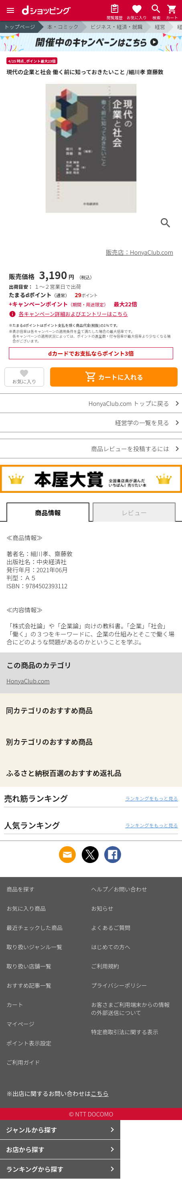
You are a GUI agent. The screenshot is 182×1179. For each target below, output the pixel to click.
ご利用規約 (105, 966)
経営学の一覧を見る (142, 422)
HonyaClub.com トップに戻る (129, 403)
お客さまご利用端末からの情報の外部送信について (130, 1009)
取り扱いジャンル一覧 (34, 947)
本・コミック (63, 26)
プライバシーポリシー (119, 985)
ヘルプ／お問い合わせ (119, 889)
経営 (160, 26)
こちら (100, 1093)
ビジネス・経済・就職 (117, 26)
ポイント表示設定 (28, 1043)
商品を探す (20, 889)
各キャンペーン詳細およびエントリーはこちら (73, 314)
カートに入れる (114, 377)
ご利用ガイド (23, 1062)
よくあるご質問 (110, 928)
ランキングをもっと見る (151, 798)
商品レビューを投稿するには (130, 449)
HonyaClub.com (28, 681)
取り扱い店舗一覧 (28, 966)
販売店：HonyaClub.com (139, 252)
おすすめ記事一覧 (28, 985)
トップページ (19, 26)
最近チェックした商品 (34, 928)
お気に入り (24, 381)
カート (14, 1005)
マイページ (20, 1024)
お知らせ (102, 908)
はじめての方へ (110, 947)
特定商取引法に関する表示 (124, 1032)
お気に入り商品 (26, 908)
